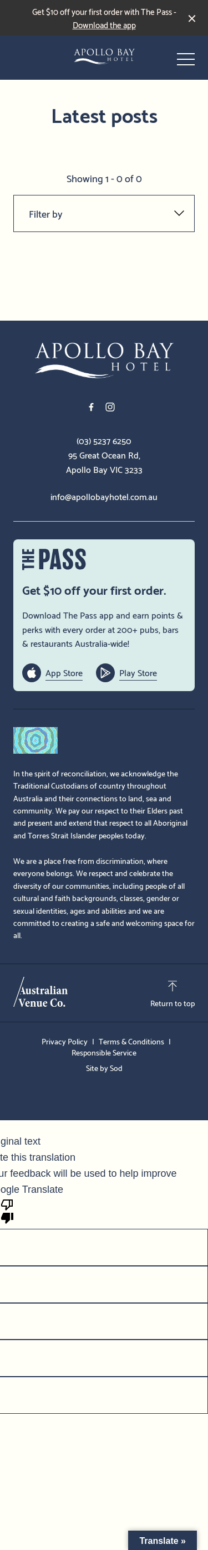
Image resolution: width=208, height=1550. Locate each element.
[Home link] (104, 56)
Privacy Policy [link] (65, 1041)
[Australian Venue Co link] (40, 992)
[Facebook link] (91, 407)
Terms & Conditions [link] (131, 1041)
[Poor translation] (7, 1210)
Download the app (104, 24)
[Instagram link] (110, 407)
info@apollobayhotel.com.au (104, 496)
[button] (186, 62)
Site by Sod (104, 1067)
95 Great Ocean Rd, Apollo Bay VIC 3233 (104, 461)
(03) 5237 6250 (104, 440)
